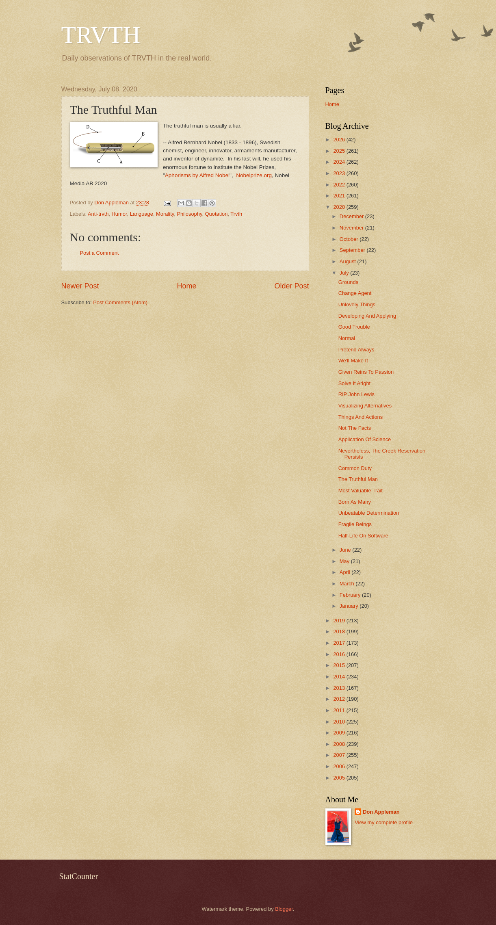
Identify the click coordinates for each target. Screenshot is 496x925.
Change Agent (355, 293)
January (350, 606)
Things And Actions (360, 417)
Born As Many (354, 502)
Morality (165, 214)
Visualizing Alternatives (365, 406)
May (345, 561)
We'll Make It (353, 360)
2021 (339, 196)
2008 (339, 744)
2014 (339, 677)
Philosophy (189, 214)
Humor (119, 214)
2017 (339, 643)
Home (186, 286)
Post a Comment (99, 253)
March (347, 584)
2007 (339, 755)
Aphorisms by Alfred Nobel (197, 175)
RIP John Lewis (356, 394)
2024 (339, 162)
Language (141, 214)
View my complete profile (384, 822)
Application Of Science (364, 439)
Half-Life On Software (363, 536)
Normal (346, 338)
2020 (339, 207)
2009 (339, 733)
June (346, 550)
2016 (339, 654)
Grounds (348, 282)
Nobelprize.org (254, 175)
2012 (339, 699)
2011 (339, 710)
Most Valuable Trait (360, 490)
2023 (339, 173)
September (353, 250)
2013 (339, 688)
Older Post (291, 286)
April (345, 572)
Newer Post (80, 286)
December (352, 216)
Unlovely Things (356, 304)
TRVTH (101, 35)
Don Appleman (381, 812)
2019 (339, 620)
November (352, 228)
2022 (339, 185)
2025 (339, 151)
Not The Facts (354, 428)
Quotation (216, 214)
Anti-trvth (98, 214)
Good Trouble (354, 327)
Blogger (284, 909)
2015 (339, 665)
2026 (339, 139)
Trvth (236, 214)
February (351, 595)
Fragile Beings (355, 524)
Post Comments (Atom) (120, 302)
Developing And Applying (367, 316)
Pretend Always (356, 350)
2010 (339, 722)
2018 (339, 631)
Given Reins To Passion (366, 372)
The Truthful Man (358, 479)
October (350, 239)
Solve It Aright (354, 383)
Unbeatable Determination (368, 513)
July (345, 273)
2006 (339, 766)
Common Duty (355, 468)
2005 (339, 778)
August (348, 261)
